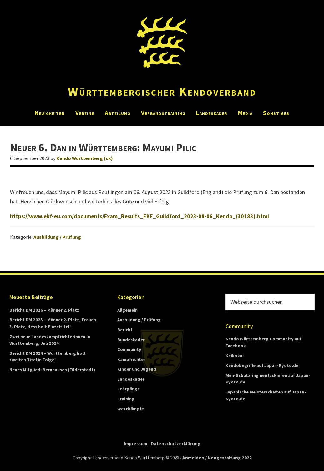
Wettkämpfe (130, 409)
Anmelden (193, 458)
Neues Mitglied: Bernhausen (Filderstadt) (52, 370)
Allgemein (127, 310)
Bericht (125, 330)
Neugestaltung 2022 (230, 458)
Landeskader (130, 379)
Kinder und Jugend (136, 369)
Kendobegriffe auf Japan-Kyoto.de (261, 365)
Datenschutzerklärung (175, 444)
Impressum (135, 444)
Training (125, 399)
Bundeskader (131, 340)
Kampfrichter (131, 359)
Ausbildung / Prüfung (57, 237)
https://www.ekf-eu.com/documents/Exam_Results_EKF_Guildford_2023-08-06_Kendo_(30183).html (139, 216)
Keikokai (234, 355)
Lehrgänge (128, 389)
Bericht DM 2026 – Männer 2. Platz (44, 310)
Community (129, 349)
